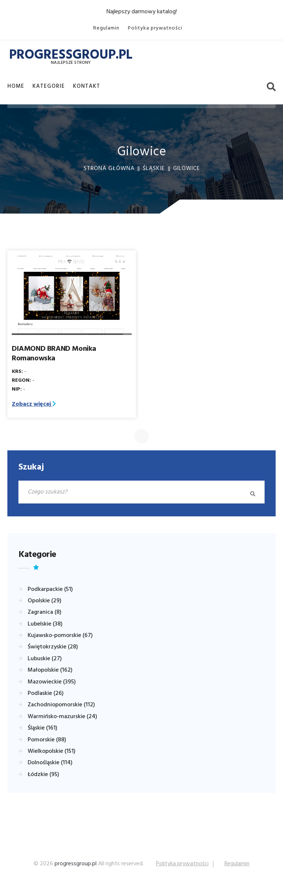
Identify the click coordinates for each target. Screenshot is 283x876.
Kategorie (48, 86)
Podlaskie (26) (46, 693)
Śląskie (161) (42, 728)
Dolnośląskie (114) (50, 763)
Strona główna (109, 168)
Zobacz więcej (34, 404)
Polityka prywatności (155, 28)
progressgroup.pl (76, 864)
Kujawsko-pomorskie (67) (60, 635)
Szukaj (31, 467)
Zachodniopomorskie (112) (61, 705)
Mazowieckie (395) (52, 682)
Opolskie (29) (45, 601)
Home (15, 86)
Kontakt (86, 86)
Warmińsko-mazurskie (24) (62, 716)
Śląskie (154, 168)
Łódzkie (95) (43, 774)
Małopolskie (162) (50, 670)
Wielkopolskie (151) (52, 751)
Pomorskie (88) (47, 740)
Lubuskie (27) (45, 659)
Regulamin (106, 28)
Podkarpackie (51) (50, 589)
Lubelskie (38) (45, 624)
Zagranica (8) (45, 612)
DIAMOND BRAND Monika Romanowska (54, 353)
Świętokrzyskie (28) (53, 647)
